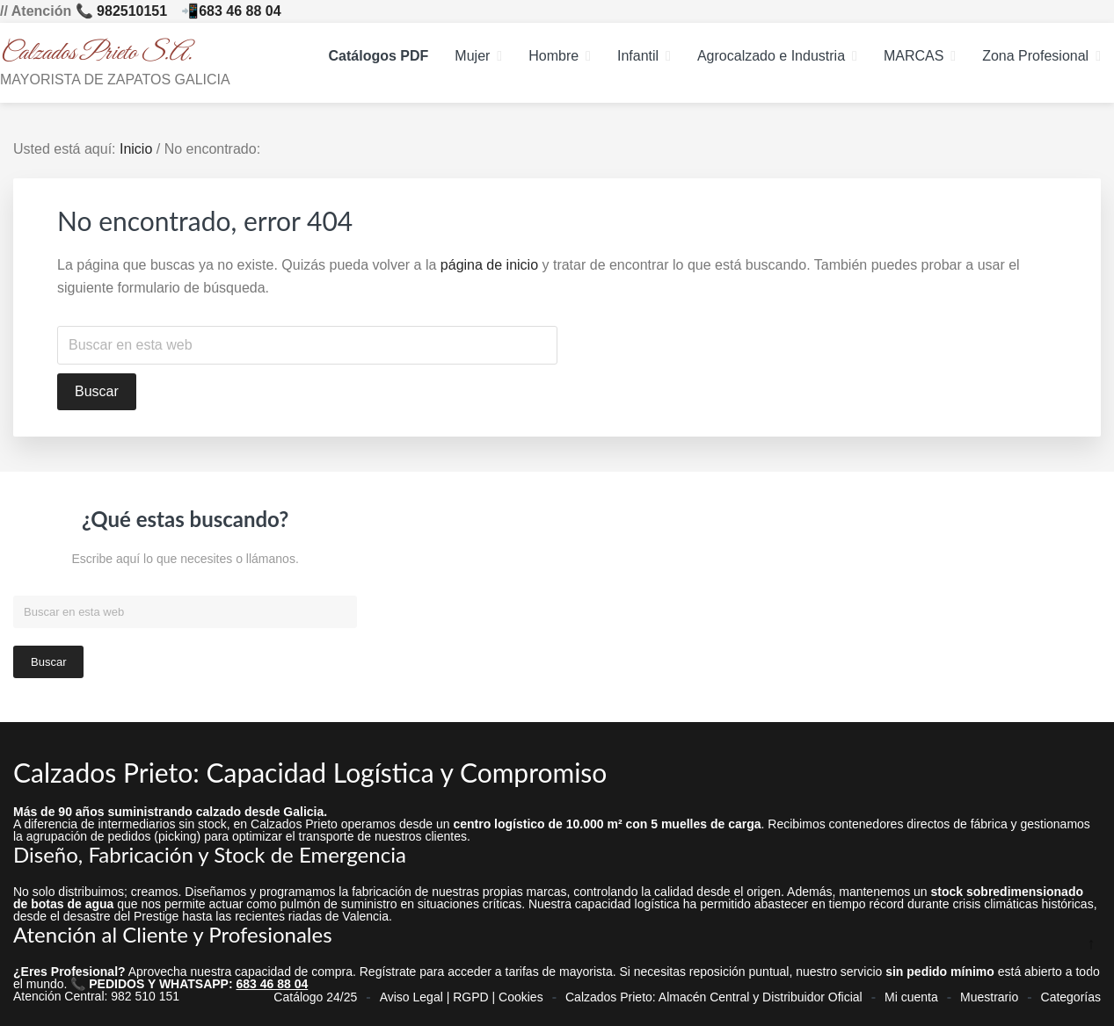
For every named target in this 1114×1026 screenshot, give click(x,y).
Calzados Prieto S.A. (96, 53)
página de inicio (489, 264)
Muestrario (989, 997)
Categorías (1071, 997)
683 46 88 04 (239, 11)
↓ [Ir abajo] (1092, 971)
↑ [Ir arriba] (1092, 943)
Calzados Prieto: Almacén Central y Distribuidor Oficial (714, 997)
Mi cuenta (911, 997)
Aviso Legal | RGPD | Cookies (461, 997)
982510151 (132, 11)
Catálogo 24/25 (315, 997)
